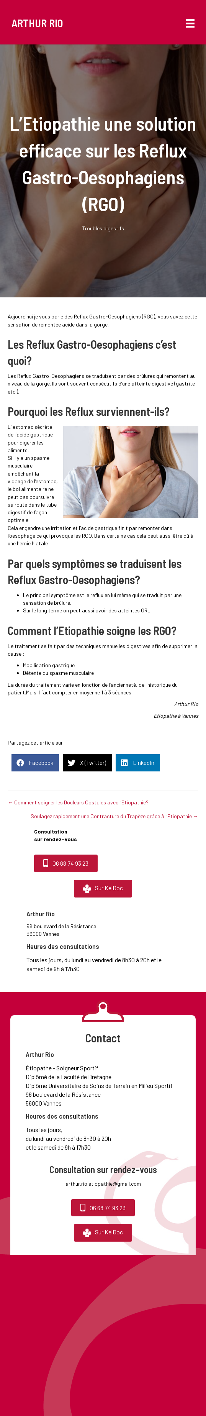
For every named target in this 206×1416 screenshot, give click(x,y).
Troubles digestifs (103, 228)
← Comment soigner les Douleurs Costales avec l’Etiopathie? (78, 802)
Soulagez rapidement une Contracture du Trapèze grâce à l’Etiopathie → (114, 816)
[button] (66, 863)
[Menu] (186, 23)
